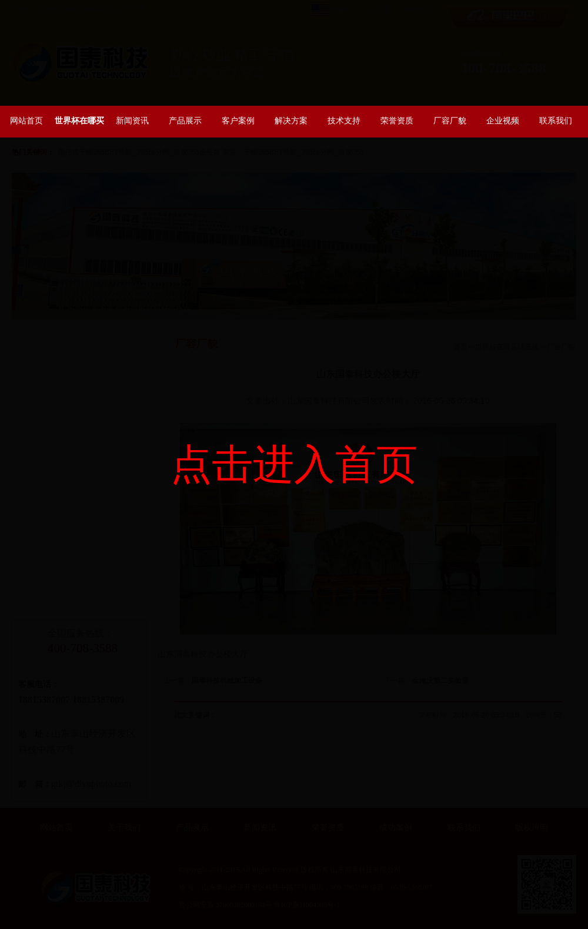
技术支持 (344, 120)
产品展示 (185, 120)
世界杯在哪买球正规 (79, 126)
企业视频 (502, 120)
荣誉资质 (396, 120)
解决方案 (291, 120)
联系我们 (555, 120)
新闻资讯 (132, 120)
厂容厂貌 (449, 120)
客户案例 (238, 120)
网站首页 (26, 120)
